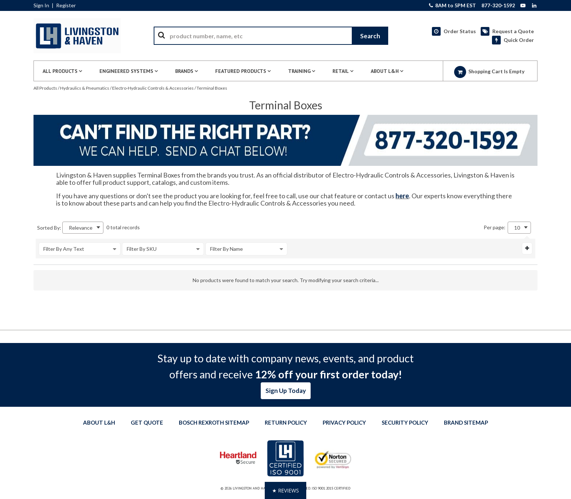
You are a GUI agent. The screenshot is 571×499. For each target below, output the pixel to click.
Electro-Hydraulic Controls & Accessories (153, 88)
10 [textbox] (517, 227)
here (402, 196)
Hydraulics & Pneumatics (84, 88)
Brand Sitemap (466, 422)
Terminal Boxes (212, 88)
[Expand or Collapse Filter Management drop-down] (527, 248)
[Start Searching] (370, 36)
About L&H (99, 422)
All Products (45, 88)
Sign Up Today (285, 390)
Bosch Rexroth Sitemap (214, 422)
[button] (285, 490)
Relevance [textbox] (80, 227)
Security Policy (405, 422)
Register (66, 5)
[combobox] (271, 36)
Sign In (41, 5)
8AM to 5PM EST (452, 5)
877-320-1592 (498, 5)
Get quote (147, 422)
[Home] (77, 35)
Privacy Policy (344, 422)
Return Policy (286, 422)
